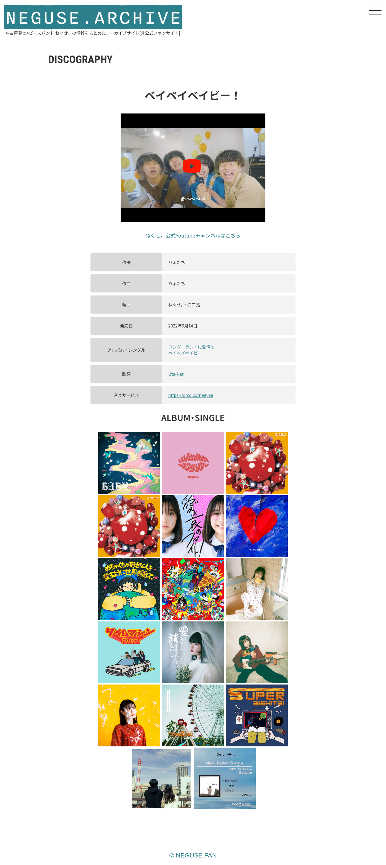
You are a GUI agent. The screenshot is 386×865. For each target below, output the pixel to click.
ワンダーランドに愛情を (191, 347)
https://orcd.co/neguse (190, 395)
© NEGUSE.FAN (193, 855)
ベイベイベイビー (185, 353)
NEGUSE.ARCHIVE (93, 18)
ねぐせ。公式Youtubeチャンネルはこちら (193, 235)
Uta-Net (176, 374)
